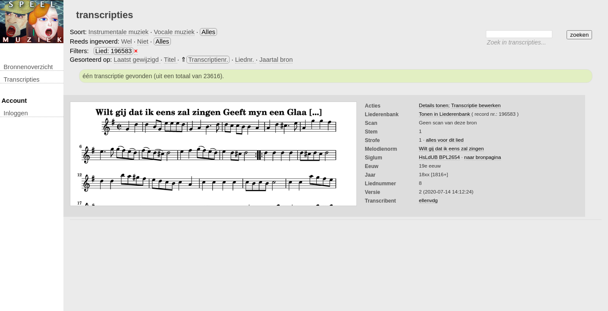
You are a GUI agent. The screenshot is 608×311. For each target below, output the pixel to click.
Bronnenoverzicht (28, 66)
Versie (372, 192)
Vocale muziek (174, 32)
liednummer (380, 184)
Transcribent (380, 201)
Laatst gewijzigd (137, 59)
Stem (371, 132)
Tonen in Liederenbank (445, 114)
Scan (371, 123)
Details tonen (433, 105)
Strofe (372, 140)
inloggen (15, 113)
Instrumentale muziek (118, 32)
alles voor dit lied (444, 140)
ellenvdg (428, 200)
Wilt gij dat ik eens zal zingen (451, 148)
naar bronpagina (482, 157)
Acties (373, 106)
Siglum (373, 158)
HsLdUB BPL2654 (439, 157)
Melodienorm (381, 149)
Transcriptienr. (208, 59)
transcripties (21, 79)
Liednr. (245, 59)
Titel (170, 59)
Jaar (370, 175)
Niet (142, 41)
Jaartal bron (276, 59)
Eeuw (371, 166)
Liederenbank (382, 114)
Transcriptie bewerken (476, 105)
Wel (126, 41)
